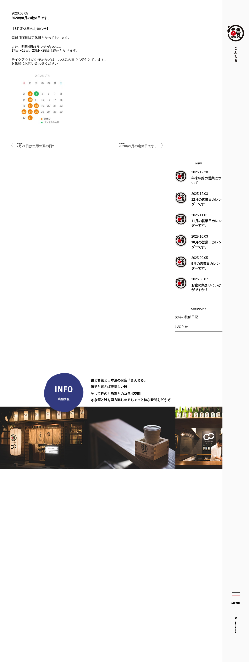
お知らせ (181, 326)
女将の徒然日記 (186, 317)
